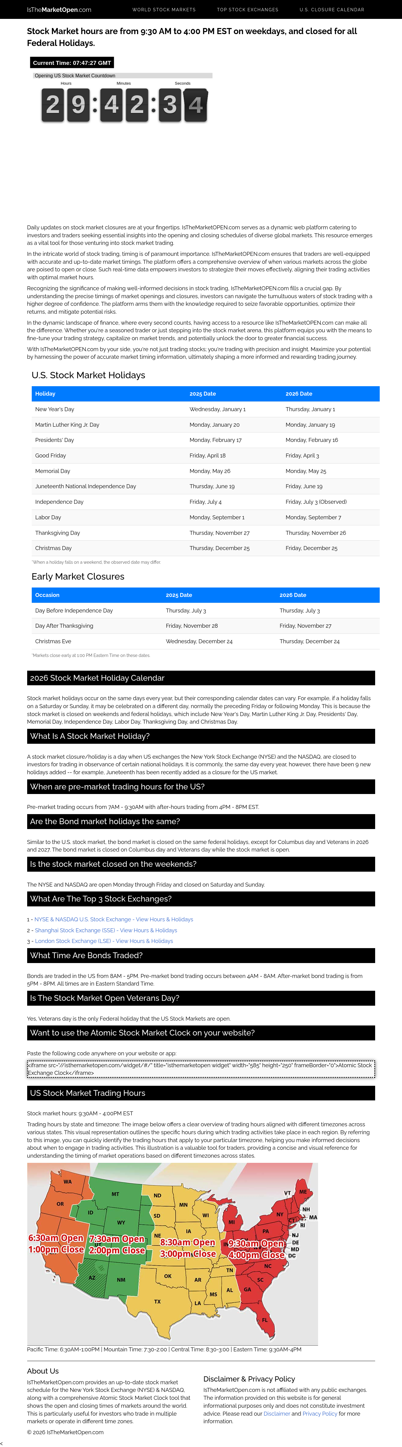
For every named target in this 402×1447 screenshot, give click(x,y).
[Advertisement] (201, 178)
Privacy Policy (319, 1413)
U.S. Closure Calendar (332, 9)
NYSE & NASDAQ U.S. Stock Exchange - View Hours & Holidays (113, 919)
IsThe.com (59, 10)
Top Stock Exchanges (248, 9)
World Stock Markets (164, 9)
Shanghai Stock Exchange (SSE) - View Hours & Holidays (106, 930)
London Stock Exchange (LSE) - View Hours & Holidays (104, 941)
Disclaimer (277, 1413)
